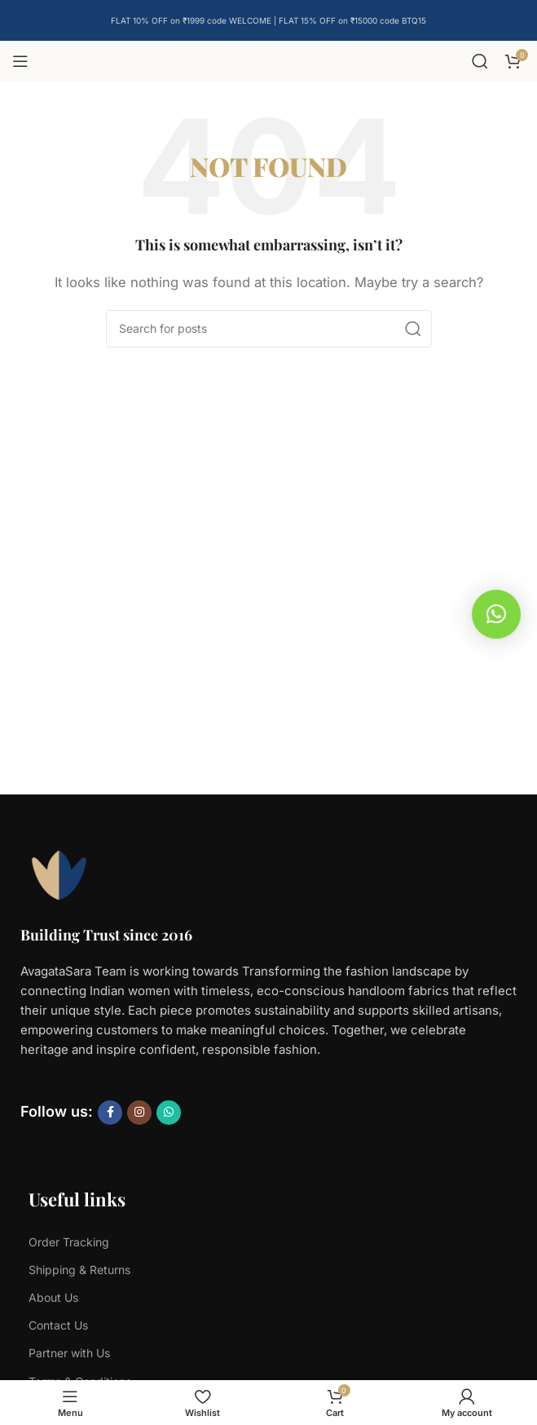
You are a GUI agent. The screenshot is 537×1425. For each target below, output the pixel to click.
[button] (496, 614)
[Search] (480, 61)
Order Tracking (69, 1242)
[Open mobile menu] (20, 61)
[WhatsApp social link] (168, 1112)
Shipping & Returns (79, 1270)
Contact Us (58, 1325)
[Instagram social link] (139, 1112)
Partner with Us (69, 1353)
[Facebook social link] (110, 1112)
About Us (53, 1297)
